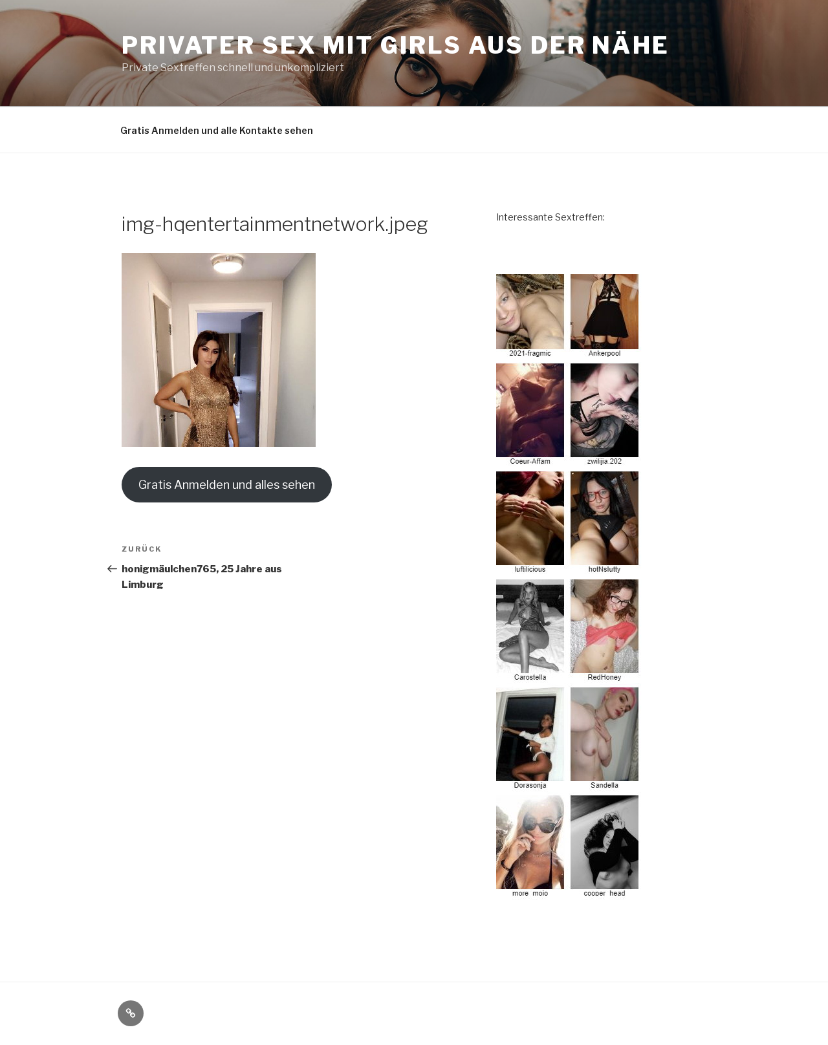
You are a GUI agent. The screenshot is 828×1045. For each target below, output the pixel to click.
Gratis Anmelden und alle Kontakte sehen (216, 130)
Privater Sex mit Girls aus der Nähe (396, 45)
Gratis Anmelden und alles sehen (226, 484)
